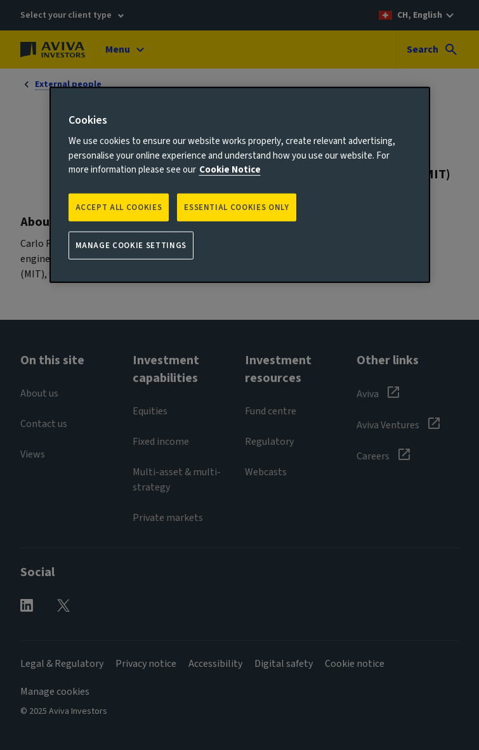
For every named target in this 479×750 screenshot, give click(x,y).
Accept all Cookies (118, 207)
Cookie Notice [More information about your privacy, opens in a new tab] (230, 169)
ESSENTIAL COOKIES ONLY (236, 207)
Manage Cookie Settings (131, 245)
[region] (239, 185)
